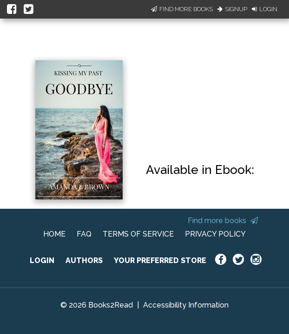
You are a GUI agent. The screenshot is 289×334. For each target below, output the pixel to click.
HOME (54, 234)
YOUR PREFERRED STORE (160, 260)
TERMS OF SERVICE (138, 234)
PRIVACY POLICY (215, 234)
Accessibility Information (186, 305)
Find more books (223, 220)
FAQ (84, 234)
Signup (232, 9)
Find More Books (182, 9)
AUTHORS (84, 260)
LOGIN (42, 260)
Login (264, 9)
